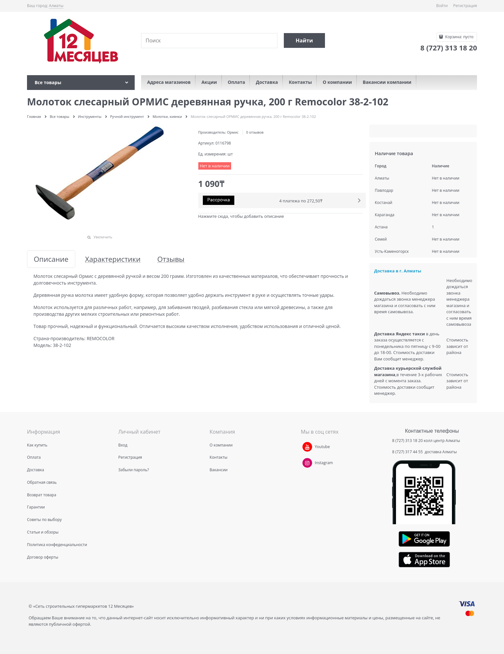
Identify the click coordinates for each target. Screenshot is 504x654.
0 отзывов (255, 132)
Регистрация (465, 5)
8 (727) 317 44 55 (408, 452)
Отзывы (170, 259)
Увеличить (103, 236)
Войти (442, 5)
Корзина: (458, 37)
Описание (51, 259)
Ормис (233, 132)
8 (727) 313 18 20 (407, 440)
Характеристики (112, 259)
